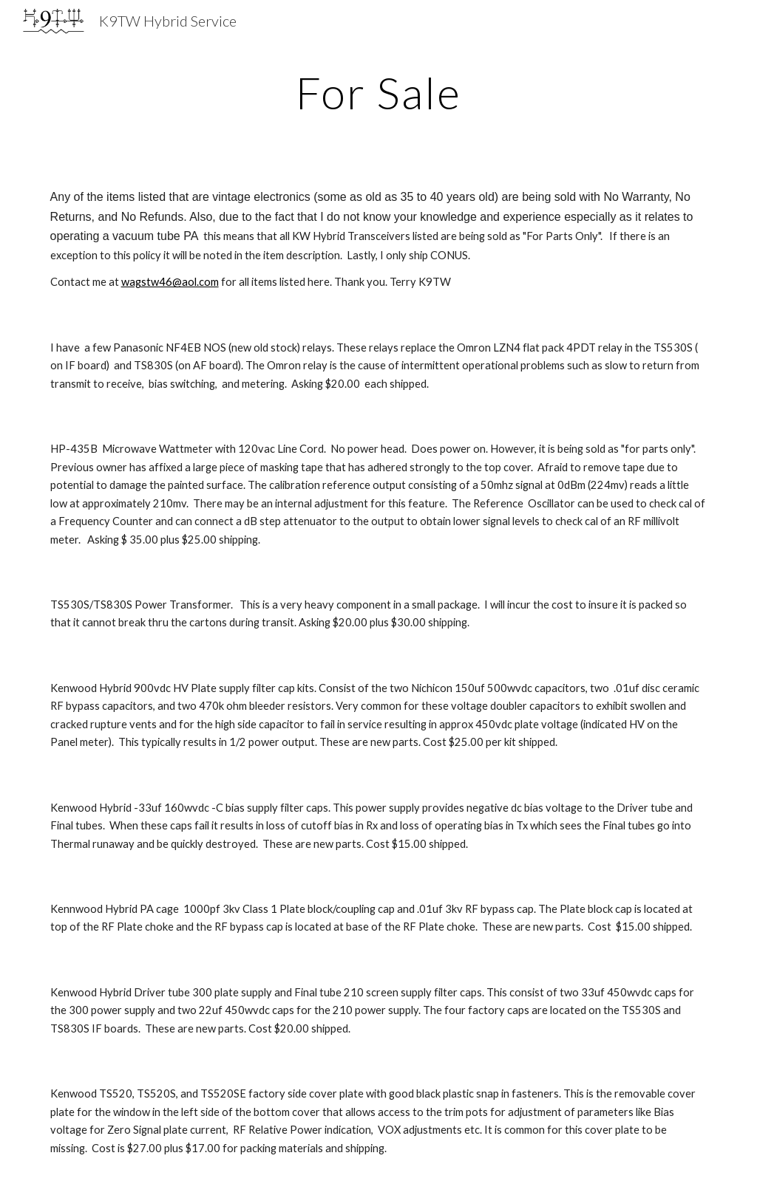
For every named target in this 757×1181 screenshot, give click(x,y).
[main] (378, 92)
